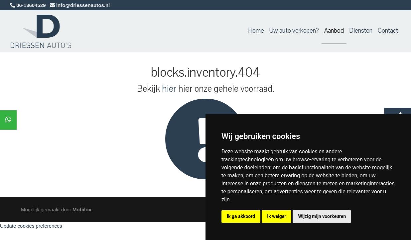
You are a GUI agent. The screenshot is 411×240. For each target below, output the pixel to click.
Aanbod (334, 30)
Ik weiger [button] (276, 216)
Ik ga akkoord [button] (241, 216)
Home (256, 30)
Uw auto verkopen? (294, 30)
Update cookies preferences (31, 226)
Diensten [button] (360, 30)
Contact (388, 30)
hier (169, 89)
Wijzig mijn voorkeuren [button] (322, 216)
